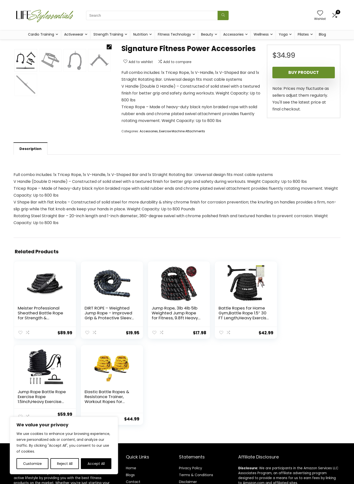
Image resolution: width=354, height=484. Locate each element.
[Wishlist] (320, 13)
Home (131, 431)
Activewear (73, 34)
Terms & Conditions (196, 437)
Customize (32, 463)
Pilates (303, 34)
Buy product (303, 72)
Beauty (207, 34)
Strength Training (108, 34)
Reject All (65, 463)
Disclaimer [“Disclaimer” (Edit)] (188, 444)
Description (30, 195)
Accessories (233, 34)
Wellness (261, 34)
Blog (322, 34)
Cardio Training (41, 34)
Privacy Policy (190, 431)
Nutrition (140, 34)
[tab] (30, 195)
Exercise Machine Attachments (182, 131)
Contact (133, 444)
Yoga (283, 34)
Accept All (96, 463)
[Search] (223, 15)
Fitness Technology (174, 34)
